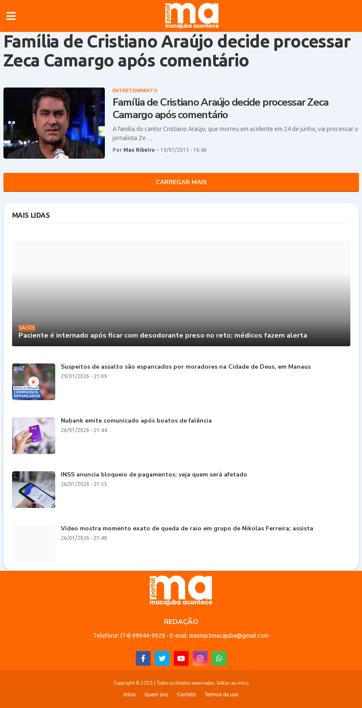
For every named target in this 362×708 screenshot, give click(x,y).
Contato (186, 694)
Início (129, 694)
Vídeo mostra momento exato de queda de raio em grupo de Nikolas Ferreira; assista (187, 529)
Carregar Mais (181, 182)
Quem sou (156, 694)
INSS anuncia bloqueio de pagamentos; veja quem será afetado (154, 475)
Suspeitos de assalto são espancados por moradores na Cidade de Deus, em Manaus (186, 367)
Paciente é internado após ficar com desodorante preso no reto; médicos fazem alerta (163, 336)
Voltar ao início (233, 683)
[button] (11, 16)
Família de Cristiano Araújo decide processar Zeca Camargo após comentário (220, 108)
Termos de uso (222, 694)
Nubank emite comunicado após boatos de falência (136, 421)
